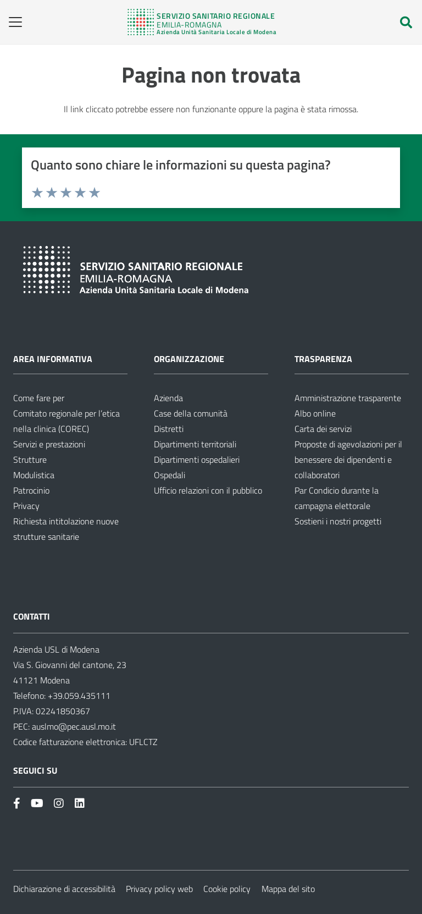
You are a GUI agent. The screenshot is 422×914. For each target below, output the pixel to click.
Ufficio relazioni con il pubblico (208, 490)
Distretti (169, 428)
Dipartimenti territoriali (195, 444)
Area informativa (52, 358)
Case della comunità (190, 413)
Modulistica (33, 474)
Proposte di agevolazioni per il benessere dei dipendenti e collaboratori (348, 459)
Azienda (168, 397)
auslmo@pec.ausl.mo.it (74, 726)
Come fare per (38, 397)
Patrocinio (31, 490)
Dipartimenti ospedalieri (197, 459)
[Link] (201, 22)
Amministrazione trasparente (348, 397)
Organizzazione (189, 358)
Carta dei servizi (323, 428)
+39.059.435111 (78, 695)
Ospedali (169, 474)
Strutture (30, 459)
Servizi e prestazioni (49, 444)
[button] (12, 22)
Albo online (315, 413)
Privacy (26, 505)
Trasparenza (323, 358)
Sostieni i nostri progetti (338, 521)
